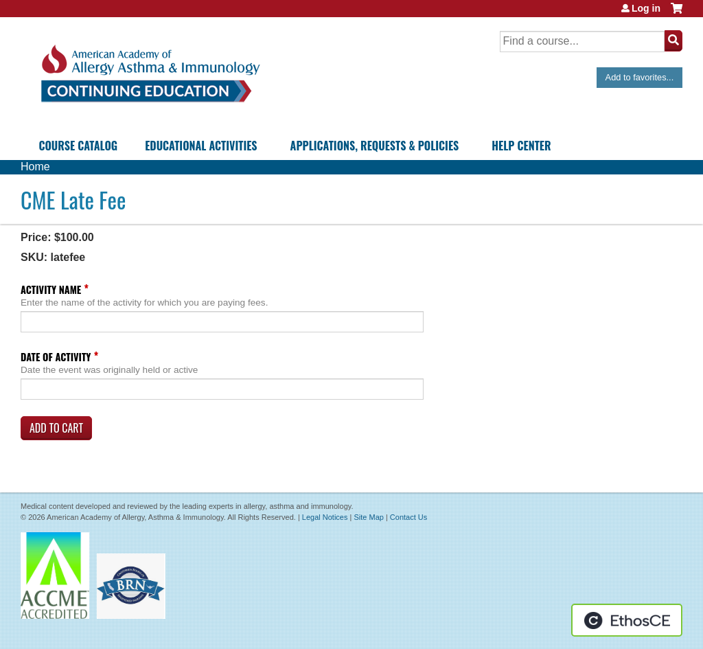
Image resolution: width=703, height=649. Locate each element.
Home (35, 166)
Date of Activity (56, 357)
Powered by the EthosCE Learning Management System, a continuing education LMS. (626, 620)
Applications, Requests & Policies (374, 145)
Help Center (521, 145)
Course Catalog (77, 145)
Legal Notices (325, 517)
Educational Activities (201, 145)
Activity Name (51, 289)
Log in (646, 8)
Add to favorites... (640, 77)
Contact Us (408, 517)
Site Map (368, 517)
